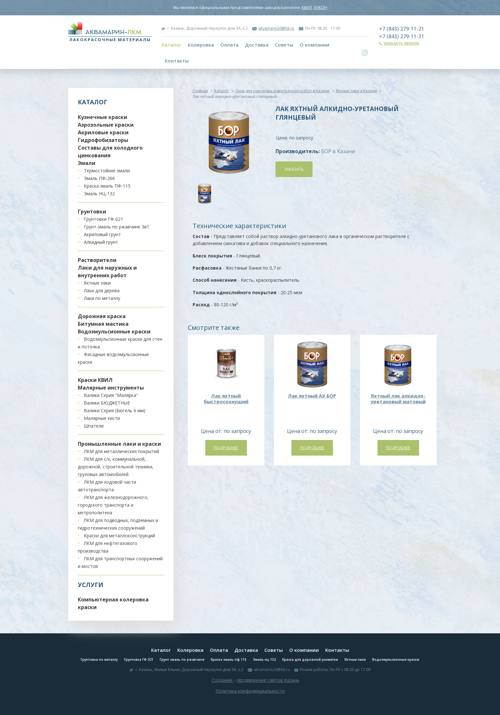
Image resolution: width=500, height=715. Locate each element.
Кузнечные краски (102, 117)
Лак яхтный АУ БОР (312, 395)
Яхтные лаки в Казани (356, 90)
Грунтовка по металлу (99, 659)
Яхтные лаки (97, 283)
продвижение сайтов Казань (268, 680)
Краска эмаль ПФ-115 (107, 186)
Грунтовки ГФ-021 (103, 219)
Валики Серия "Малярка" (111, 395)
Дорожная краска (102, 316)
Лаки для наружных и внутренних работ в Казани (282, 90)
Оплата (229, 44)
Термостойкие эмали (107, 171)
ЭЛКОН (320, 7)
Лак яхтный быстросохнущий (226, 398)
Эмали (86, 163)
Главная (200, 90)
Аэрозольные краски (106, 124)
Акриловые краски (103, 132)
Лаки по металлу (102, 298)
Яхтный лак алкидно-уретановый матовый (398, 398)
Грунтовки (92, 211)
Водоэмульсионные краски (114, 331)
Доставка (256, 44)
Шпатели (94, 426)
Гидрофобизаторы (103, 140)
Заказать (294, 169)
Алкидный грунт (101, 242)
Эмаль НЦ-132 (99, 193)
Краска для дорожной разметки (310, 659)
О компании (314, 44)
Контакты (177, 60)
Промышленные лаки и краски (119, 443)
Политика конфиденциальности (250, 691)
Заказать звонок (401, 43)
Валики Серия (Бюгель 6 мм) (114, 410)
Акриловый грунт (102, 234)
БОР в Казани (338, 151)
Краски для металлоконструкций (119, 536)
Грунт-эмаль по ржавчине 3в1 (116, 227)
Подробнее (226, 448)
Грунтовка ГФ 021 (138, 659)
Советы (284, 44)
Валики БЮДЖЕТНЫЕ (107, 403)
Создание (223, 680)
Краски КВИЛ (95, 380)
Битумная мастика (103, 323)
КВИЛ (307, 7)
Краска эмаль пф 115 (228, 659)
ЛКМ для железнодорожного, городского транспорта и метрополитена (113, 505)
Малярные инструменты (111, 387)
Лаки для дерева (102, 290)
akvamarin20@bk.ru (276, 28)
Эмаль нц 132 (264, 659)
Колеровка (201, 44)
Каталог (171, 44)
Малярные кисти (102, 418)
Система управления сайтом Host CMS (250, 698)
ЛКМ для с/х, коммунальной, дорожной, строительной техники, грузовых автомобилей (115, 466)
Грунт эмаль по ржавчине (182, 659)
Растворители (97, 260)
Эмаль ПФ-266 (99, 178)
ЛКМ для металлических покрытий (121, 451)
